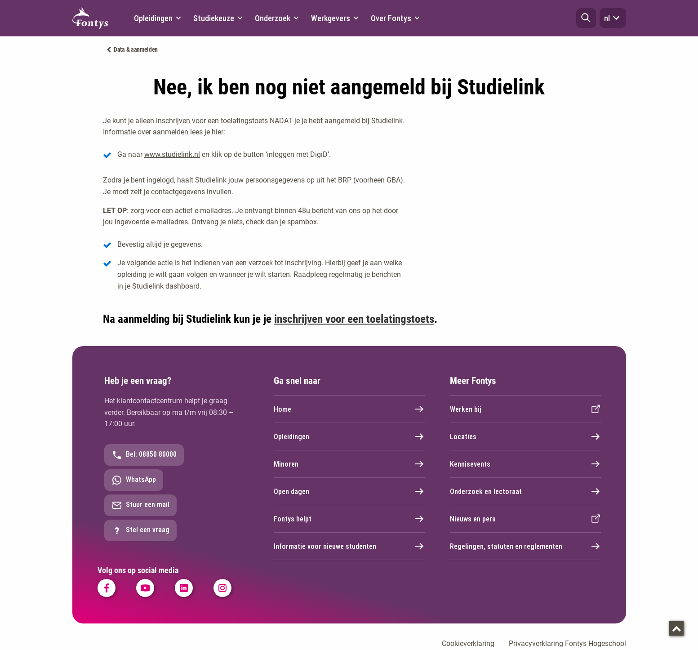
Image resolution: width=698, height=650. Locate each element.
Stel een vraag (140, 530)
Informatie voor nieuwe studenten (349, 546)
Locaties (525, 436)
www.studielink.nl (172, 154)
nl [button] (613, 18)
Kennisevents (525, 464)
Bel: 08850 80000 (144, 455)
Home (349, 409)
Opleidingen (349, 436)
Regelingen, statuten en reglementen (525, 546)
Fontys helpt (349, 518)
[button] (586, 18)
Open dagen (349, 491)
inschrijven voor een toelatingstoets (354, 318)
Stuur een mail (140, 505)
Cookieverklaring (468, 643)
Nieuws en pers (525, 518)
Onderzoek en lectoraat (525, 491)
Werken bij (525, 409)
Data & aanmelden (136, 49)
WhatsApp (133, 480)
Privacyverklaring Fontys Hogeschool (567, 643)
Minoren (349, 464)
